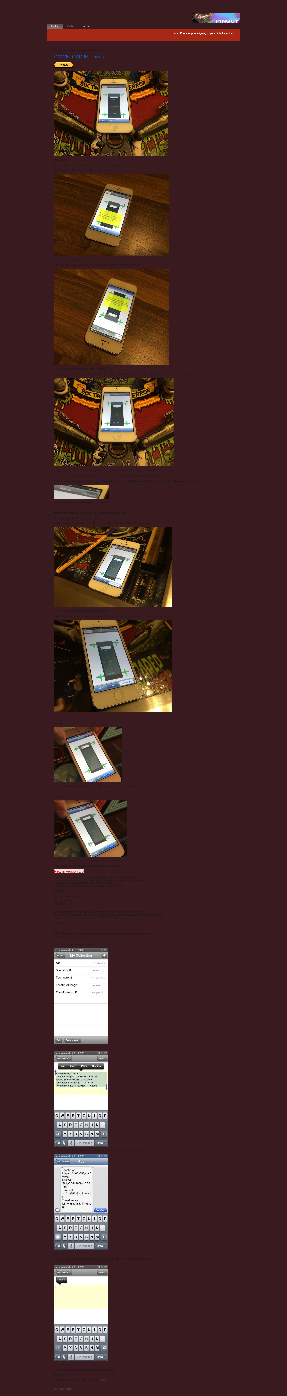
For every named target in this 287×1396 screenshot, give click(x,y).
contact (86, 26)
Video (103, 1380)
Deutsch (71, 26)
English (55, 26)
